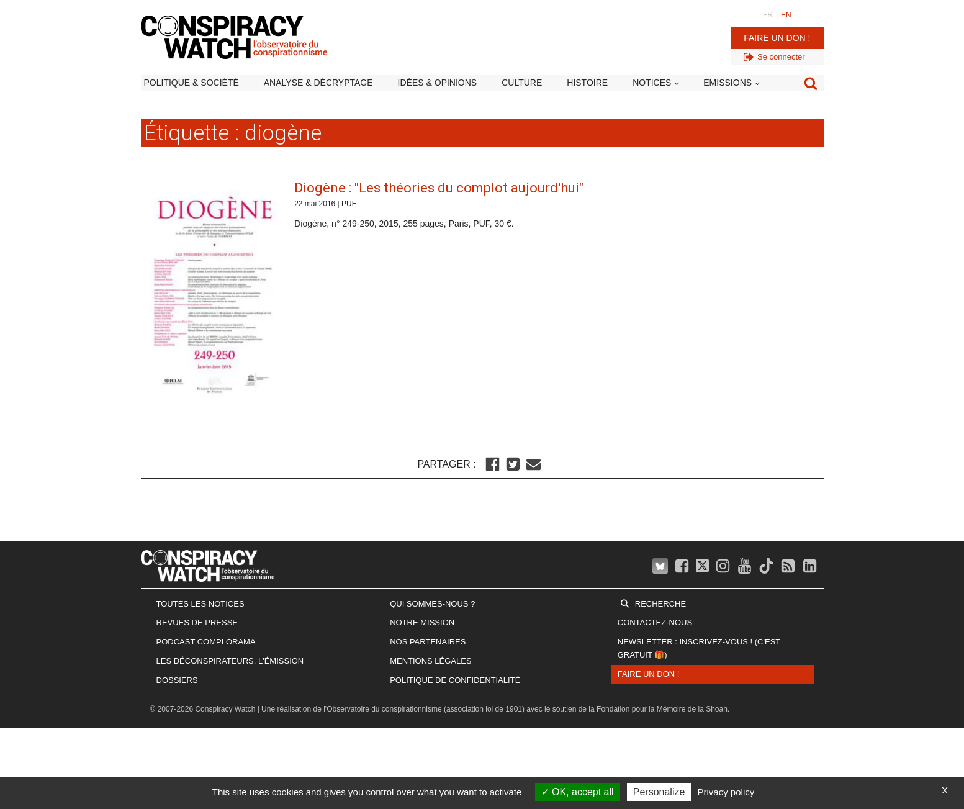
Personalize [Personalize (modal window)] (659, 792)
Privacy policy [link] (726, 792)
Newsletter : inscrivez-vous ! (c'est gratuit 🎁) (699, 648)
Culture (522, 83)
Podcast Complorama (206, 641)
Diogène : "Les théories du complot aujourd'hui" (438, 188)
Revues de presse (197, 622)
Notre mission (422, 622)
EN (786, 15)
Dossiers (177, 680)
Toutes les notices (200, 603)
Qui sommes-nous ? (432, 603)
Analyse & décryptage (318, 83)
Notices (652, 83)
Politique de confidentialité (455, 680)
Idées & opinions (437, 83)
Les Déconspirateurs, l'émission (230, 661)
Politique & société (191, 83)
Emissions (727, 83)
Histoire (587, 83)
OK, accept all (577, 792)
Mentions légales (430, 661)
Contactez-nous (655, 622)
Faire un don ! (777, 38)
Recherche (660, 603)
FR (768, 15)
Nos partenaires (428, 641)
